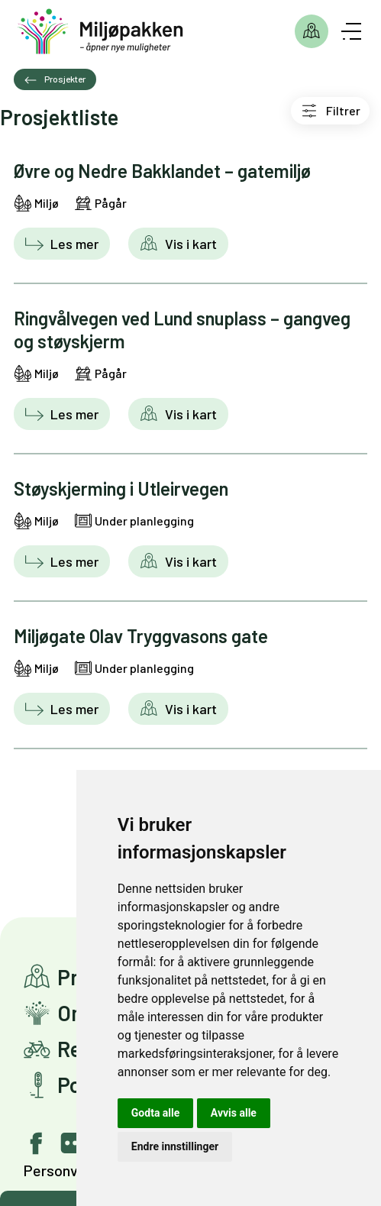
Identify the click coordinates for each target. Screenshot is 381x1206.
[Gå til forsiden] (100, 31)
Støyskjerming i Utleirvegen (121, 488)
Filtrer (343, 110)
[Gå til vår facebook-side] (36, 1143)
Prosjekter (311, 31)
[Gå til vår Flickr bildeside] (72, 1143)
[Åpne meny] (351, 31)
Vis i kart (189, 243)
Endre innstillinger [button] (174, 1146)
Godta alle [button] (155, 1113)
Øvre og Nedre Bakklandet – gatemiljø (162, 171)
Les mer (72, 243)
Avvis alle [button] (234, 1113)
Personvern (61, 1170)
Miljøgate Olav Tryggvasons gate (141, 636)
